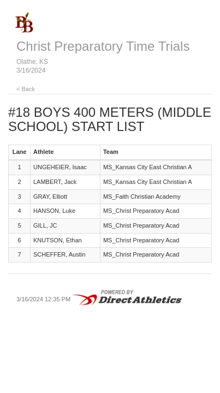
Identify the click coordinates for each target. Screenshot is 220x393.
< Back (25, 89)
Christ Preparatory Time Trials (102, 46)
